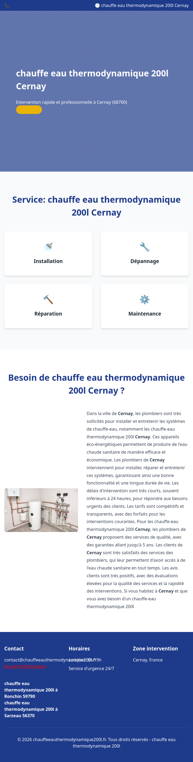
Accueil (11, 666)
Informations (33, 666)
